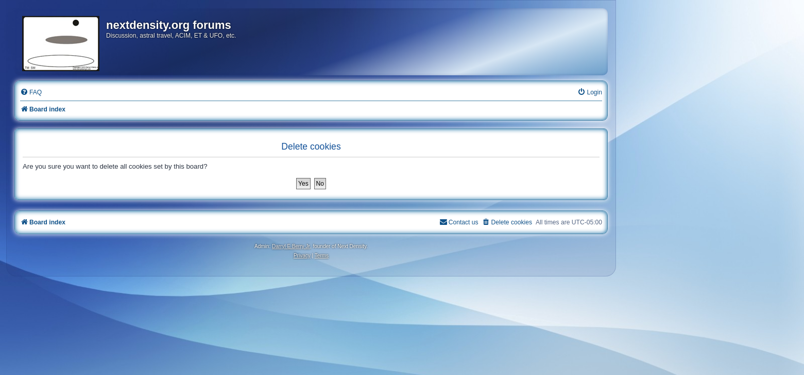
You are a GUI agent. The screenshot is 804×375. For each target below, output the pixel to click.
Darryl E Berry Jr (291, 246)
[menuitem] (31, 93)
